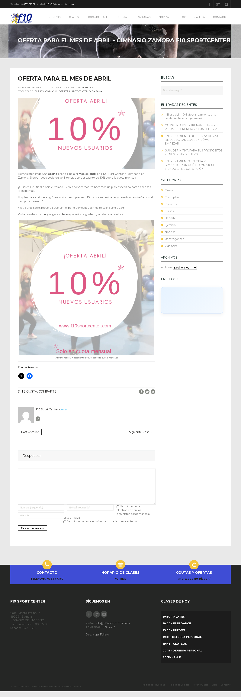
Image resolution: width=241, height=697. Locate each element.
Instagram (226, 4)
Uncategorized (174, 239)
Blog (214, 690)
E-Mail (153, 391)
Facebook (209, 4)
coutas (41, 214)
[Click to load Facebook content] (192, 300)
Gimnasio (51, 91)
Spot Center (79, 91)
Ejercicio (170, 225)
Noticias (87, 87)
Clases (39, 91)
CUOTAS (123, 16)
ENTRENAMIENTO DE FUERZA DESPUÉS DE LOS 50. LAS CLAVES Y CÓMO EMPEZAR (193, 139)
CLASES (74, 16)
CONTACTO (220, 16)
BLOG (182, 16)
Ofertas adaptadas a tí (194, 584)
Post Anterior (30, 432)
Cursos (169, 211)
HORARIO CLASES (98, 16)
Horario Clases (200, 690)
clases (65, 214)
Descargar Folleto (97, 640)
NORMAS (164, 16)
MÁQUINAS (144, 16)
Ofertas (64, 91)
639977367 (29, 4)
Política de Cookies (179, 690)
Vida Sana (95, 91)
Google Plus (218, 4)
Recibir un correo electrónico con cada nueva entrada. (102, 527)
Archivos (166, 267)
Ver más (120, 584)
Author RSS (38, 418)
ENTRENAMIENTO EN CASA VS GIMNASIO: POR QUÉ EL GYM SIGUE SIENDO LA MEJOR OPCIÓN (190, 165)
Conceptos (172, 197)
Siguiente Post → (140, 432)
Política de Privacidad (153, 690)
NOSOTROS (53, 16)
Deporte (170, 218)
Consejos (171, 204)
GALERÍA (199, 16)
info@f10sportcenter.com (60, 4)
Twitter (147, 391)
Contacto (225, 690)
